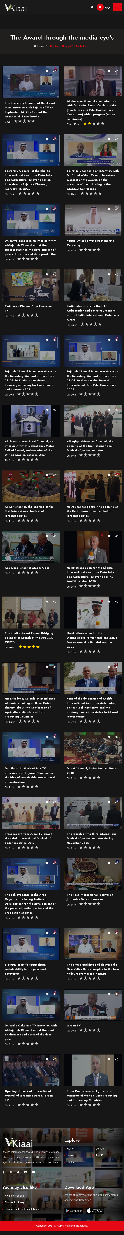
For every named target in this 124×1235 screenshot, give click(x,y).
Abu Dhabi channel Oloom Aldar (27, 570)
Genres (100, 1152)
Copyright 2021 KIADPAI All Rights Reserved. (62, 1229)
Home (37, 46)
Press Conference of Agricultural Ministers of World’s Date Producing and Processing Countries (92, 1097)
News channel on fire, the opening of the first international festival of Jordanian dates (92, 513)
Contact (71, 1166)
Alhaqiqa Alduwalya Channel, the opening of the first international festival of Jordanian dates (90, 448)
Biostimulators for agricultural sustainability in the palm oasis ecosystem (26, 971)
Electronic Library (14, 1206)
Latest (70, 1159)
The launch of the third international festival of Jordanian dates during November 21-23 (92, 840)
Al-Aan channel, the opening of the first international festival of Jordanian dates (29, 513)
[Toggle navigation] (117, 7)
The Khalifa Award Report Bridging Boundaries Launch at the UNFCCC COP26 (29, 639)
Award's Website (14, 1199)
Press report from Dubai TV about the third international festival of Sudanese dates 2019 (28, 840)
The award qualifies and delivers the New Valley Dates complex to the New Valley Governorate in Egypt (93, 971)
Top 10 (99, 1159)
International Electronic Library (22, 1213)
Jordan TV (74, 1028)
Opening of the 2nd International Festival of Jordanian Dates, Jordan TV (29, 1097)
